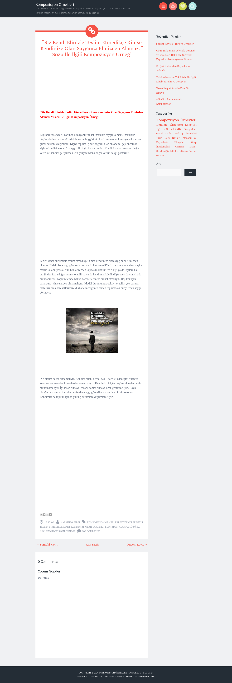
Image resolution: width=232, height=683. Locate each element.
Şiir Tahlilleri (172, 151)
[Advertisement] (92, 83)
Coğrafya (179, 146)
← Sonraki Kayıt (47, 544)
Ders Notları (172, 137)
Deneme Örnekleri (169, 124)
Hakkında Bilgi (70, 522)
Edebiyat (191, 124)
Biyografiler (190, 129)
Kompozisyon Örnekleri (54, 4)
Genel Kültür (174, 129)
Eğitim (160, 129)
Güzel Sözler (164, 133)
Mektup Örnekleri (186, 133)
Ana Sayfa (92, 544)
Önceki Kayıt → (137, 544)
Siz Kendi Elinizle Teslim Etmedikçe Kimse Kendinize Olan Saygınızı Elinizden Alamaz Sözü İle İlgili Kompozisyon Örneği (92, 527)
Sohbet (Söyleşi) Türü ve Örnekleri (175, 43)
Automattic (96, 676)
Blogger (148, 672)
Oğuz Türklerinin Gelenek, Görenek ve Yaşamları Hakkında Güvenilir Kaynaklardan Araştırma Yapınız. (175, 55)
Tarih (159, 137)
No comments (91, 531)
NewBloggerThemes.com (140, 676)
